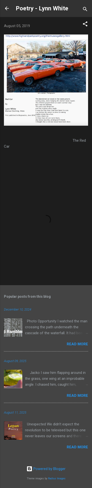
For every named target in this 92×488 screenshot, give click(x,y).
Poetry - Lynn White (42, 8)
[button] (85, 25)
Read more (77, 344)
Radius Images (57, 478)
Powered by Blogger (46, 469)
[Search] (85, 9)
